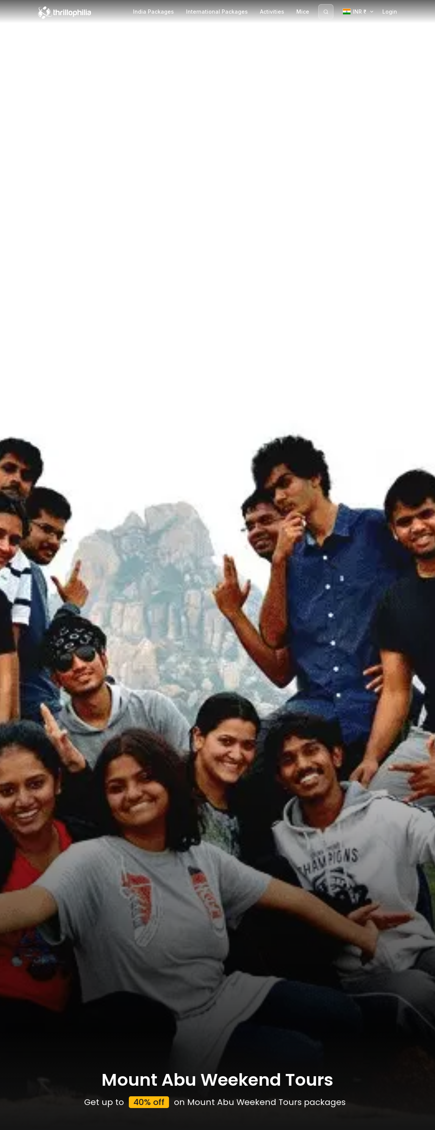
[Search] (325, 11)
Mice (302, 11)
